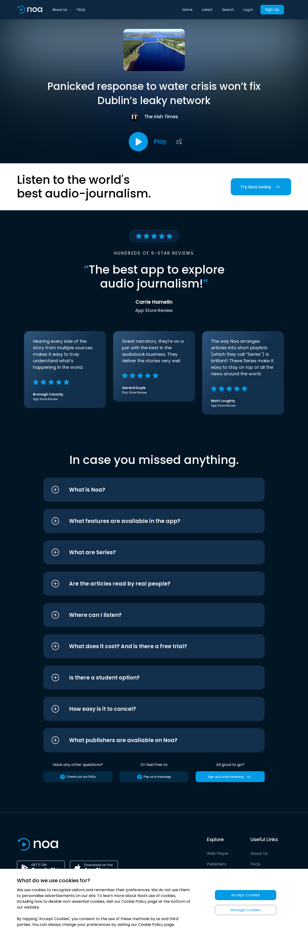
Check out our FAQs (78, 777)
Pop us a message (154, 777)
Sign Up (272, 9)
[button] (145, 490)
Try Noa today (261, 187)
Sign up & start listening (230, 777)
